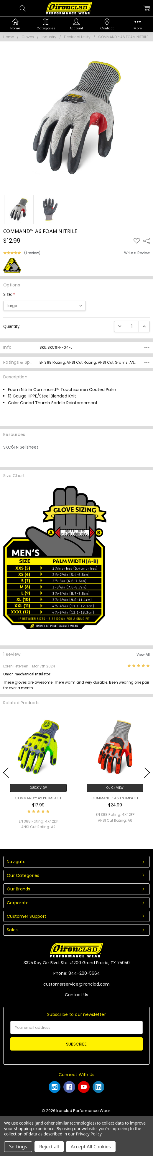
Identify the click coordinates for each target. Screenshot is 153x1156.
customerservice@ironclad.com (76, 984)
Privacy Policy (88, 1134)
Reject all (49, 1146)
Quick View (38, 788)
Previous (6, 772)
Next (147, 772)
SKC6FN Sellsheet (20, 447)
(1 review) (32, 253)
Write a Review (137, 253)
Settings (18, 1146)
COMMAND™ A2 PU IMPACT (38, 798)
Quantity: (11, 326)
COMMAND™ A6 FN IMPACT (115, 798)
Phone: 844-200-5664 (76, 973)
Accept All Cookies (91, 1146)
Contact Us (76, 995)
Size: (9, 294)
